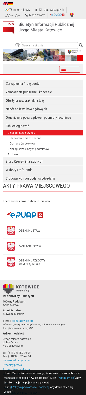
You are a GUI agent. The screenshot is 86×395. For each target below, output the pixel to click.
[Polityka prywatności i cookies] (30, 387)
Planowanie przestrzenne (25, 138)
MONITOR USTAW (30, 246)
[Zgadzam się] (66, 377)
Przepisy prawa (12, 364)
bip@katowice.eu (22, 320)
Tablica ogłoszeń (17, 126)
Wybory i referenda (19, 170)
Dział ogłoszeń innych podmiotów (28, 148)
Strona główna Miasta (16, 369)
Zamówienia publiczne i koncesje (29, 92)
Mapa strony (37, 15)
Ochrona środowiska (22, 143)
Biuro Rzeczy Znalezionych (24, 161)
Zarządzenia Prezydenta (23, 84)
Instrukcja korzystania (16, 360)
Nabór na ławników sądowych (26, 109)
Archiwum (14, 154)
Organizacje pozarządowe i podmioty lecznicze (38, 117)
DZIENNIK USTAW (29, 230)
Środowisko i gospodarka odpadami (30, 178)
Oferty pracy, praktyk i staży (25, 100)
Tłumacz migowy (19, 10)
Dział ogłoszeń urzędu (21, 132)
